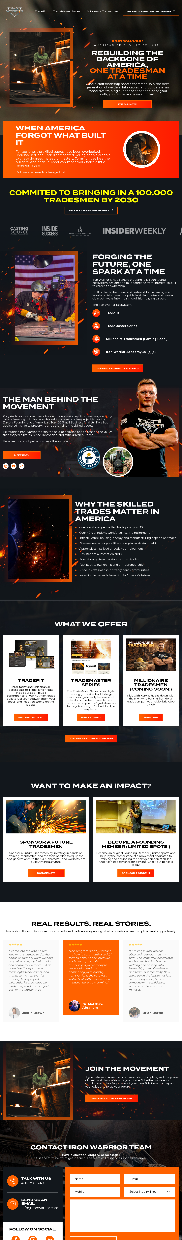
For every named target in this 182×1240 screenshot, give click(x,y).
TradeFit (41, 11)
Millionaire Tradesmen (102, 11)
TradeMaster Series (66, 11)
